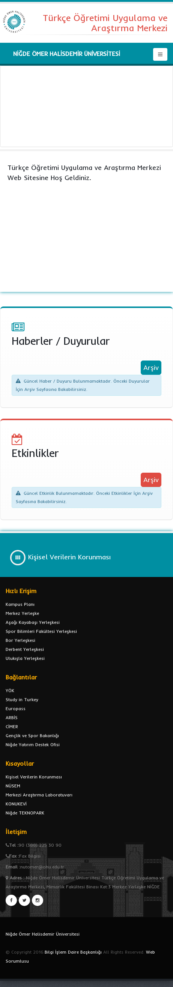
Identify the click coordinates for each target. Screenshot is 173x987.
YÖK (10, 690)
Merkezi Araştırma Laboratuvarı (39, 795)
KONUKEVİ (16, 804)
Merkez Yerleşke (22, 613)
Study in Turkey (22, 699)
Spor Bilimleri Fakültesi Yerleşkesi (41, 631)
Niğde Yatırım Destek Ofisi (33, 744)
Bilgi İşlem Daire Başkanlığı (73, 952)
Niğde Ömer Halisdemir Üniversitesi (43, 934)
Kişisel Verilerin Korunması (34, 777)
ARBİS (12, 717)
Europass (16, 708)
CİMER (12, 726)
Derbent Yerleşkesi (25, 649)
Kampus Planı (20, 604)
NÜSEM (13, 786)
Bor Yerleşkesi (20, 640)
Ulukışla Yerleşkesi (25, 658)
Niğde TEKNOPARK (25, 813)
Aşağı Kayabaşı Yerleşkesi (33, 622)
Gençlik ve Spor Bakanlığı (32, 735)
